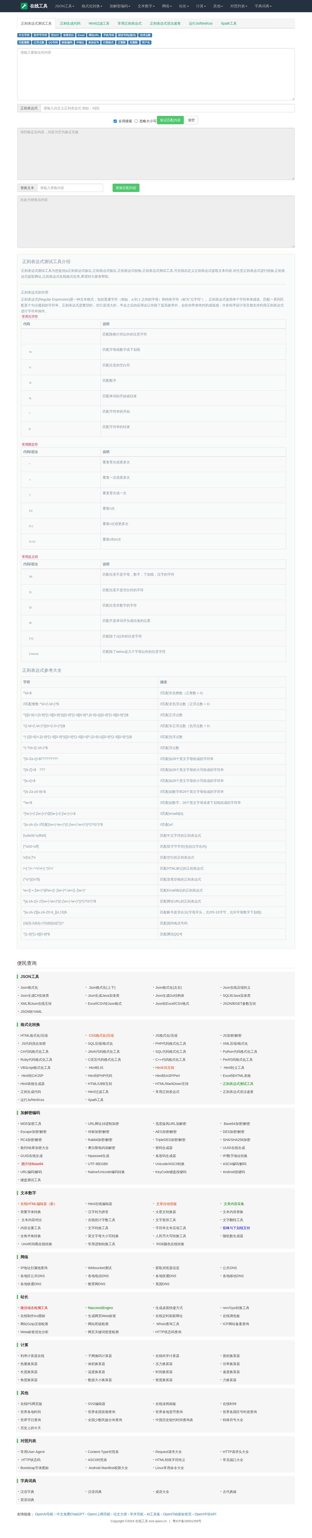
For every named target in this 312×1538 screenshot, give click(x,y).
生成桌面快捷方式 (169, 1308)
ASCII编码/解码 (234, 1164)
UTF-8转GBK (98, 1164)
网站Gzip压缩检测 (34, 1324)
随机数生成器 (233, 1236)
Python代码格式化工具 (240, 1052)
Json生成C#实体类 (34, 995)
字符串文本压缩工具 (171, 1228)
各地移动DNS (233, 1276)
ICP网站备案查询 (236, 1324)
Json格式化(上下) (102, 987)
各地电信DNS (98, 1276)
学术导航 (137, 1514)
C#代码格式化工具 (34, 1052)
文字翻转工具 (233, 1220)
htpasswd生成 (98, 1156)
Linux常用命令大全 (170, 1468)
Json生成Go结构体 (170, 995)
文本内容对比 (31, 1220)
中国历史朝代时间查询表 (174, 1420)
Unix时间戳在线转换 (36, 1244)
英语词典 (27, 1500)
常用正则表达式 (130, 23)
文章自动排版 (166, 1204)
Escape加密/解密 (33, 1132)
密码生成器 (164, 1148)
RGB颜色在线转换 (170, 1244)
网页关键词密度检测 (103, 1332)
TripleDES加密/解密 (170, 1140)
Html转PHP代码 (100, 1076)
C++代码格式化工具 (171, 1060)
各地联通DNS (166, 1276)
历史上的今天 (30, 1428)
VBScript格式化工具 (35, 1068)
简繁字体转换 (30, 1212)
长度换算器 (29, 1372)
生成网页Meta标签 (102, 1316)
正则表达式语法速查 (165, 23)
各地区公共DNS (32, 1276)
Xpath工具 (229, 23)
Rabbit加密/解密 (100, 1140)
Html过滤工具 (99, 23)
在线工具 (34, 6)
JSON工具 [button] (64, 6)
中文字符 (24, 35)
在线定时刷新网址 (169, 1316)
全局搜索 (123, 121)
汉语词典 (95, 1492)
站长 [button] (184, 6)
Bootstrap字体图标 (34, 1468)
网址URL (94, 35)
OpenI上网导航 (98, 1514)
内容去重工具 (30, 1228)
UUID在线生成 (234, 1148)
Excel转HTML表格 (237, 1076)
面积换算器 (231, 1356)
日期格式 (108, 42)
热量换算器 (29, 1364)
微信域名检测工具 (34, 1308)
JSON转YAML (31, 1012)
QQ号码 (53, 42)
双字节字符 (40, 35)
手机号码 (108, 35)
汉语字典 (27, 1492)
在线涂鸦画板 (166, 1404)
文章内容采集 (233, 1204)
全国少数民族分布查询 (105, 1420)
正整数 (122, 42)
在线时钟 (229, 1404)
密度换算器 (164, 1380)
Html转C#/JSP (31, 1076)
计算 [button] (201, 6)
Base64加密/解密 (236, 1124)
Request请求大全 (169, 1452)
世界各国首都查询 (101, 1412)
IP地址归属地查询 (34, 1268)
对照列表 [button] (238, 6)
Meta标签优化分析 (34, 1332)
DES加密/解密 (233, 1132)
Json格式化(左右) (169, 987)
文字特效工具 (98, 1228)
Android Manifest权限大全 (108, 1468)
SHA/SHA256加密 (236, 1140)
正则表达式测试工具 (36, 23)
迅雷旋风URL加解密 (171, 1124)
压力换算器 (164, 1364)
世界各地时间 (30, 1412)
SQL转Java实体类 (237, 995)
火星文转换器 (166, 1212)
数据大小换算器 (100, 1380)
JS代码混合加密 (33, 1043)
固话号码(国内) (127, 35)
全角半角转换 (30, 1236)
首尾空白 (68, 35)
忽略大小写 (145, 121)
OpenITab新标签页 (177, 1514)
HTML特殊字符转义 (170, 1460)
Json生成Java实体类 (103, 995)
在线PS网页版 (31, 1404)
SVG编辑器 (97, 1404)
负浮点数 (145, 35)
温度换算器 (96, 1372)
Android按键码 (234, 1172)
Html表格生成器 (32, 1084)
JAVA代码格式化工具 (104, 1052)
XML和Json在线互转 (36, 1004)
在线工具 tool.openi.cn (151, 1521)
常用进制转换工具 (101, 1244)
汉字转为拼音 (98, 1212)
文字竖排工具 (166, 1220)
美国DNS (163, 1284)
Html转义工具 (233, 1068)
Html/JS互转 (165, 1068)
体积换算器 (96, 1364)
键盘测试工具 (30, 1180)
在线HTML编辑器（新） (38, 1204)
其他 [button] (218, 6)
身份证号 (93, 42)
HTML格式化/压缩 (34, 1035)
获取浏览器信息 (167, 1268)
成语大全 (162, 1492)
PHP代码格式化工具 (171, 1043)
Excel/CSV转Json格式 (105, 1004)
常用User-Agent (32, 1452)
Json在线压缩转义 (237, 987)
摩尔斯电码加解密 (101, 1148)
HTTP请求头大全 (236, 1452)
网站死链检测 (98, 1324)
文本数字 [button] (146, 6)
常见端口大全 (233, 1460)
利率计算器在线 (32, 1356)
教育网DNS (97, 1284)
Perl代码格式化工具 (238, 1060)
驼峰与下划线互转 (236, 1228)
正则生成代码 (70, 23)
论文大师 (120, 1514)
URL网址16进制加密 (103, 1124)
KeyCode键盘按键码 (171, 1172)
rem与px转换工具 (236, 1308)
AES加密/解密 (166, 1132)
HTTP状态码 (30, 1460)
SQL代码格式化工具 (171, 1052)
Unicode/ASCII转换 (170, 1164)
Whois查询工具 (168, 1324)
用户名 (146, 42)
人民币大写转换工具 (171, 1236)
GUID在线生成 (31, 1156)
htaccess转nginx (100, 1308)
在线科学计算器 (167, 1356)
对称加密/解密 (98, 1132)
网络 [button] (167, 6)
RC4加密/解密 (31, 1140)
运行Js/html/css (201, 23)
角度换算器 (29, 1380)
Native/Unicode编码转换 (106, 1172)
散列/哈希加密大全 (34, 1148)
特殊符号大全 (233, 1420)
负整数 (134, 42)
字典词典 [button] (263, 6)
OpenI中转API (205, 1514)
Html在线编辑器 (100, 1204)
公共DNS (230, 1268)
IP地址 (80, 42)
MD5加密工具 (30, 1124)
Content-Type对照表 (103, 1452)
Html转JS (95, 1068)
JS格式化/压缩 (166, 1035)
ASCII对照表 (97, 1460)
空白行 (55, 35)
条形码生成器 (166, 1156)
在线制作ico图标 (32, 1316)
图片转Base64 (31, 1164)
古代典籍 (229, 1492)
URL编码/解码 (31, 1172)
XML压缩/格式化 (235, 1043)
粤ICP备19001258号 (187, 1521)
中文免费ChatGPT (70, 1514)
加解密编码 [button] (120, 6)
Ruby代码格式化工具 (36, 1060)
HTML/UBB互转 (100, 1084)
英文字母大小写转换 (103, 1236)
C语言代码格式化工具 (104, 1060)
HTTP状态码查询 (169, 1332)
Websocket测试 (100, 1268)
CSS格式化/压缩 (101, 1035)
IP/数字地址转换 (235, 1156)
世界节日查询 (30, 1420)
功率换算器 (231, 1364)
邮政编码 (67, 42)
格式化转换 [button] (92, 6)
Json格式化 (29, 987)
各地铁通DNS (30, 1284)
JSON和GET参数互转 (239, 1004)
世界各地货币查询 (169, 1412)
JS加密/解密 (232, 1035)
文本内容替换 (233, 1212)
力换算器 (229, 1380)
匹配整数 (24, 42)
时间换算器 (164, 1372)
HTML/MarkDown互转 (172, 1084)
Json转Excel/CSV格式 (172, 1004)
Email (81, 35)
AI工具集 (153, 1514)
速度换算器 (231, 1372)
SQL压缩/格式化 (100, 1043)
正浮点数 (39, 42)
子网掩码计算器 (100, 1356)
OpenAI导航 (44, 1514)
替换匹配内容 (126, 188)
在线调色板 (231, 1316)
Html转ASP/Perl (168, 1076)
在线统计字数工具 (101, 1220)
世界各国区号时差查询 (240, 1412)
